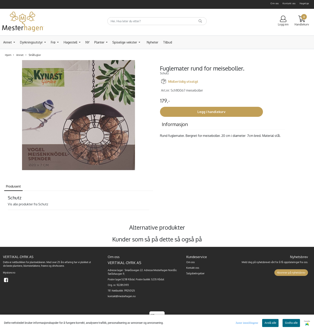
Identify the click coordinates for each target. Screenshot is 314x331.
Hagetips (304, 3)
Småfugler (33, 55)
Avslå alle (270, 322)
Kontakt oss (289, 3)
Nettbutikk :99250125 (123, 290)
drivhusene (58, 265)
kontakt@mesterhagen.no (122, 296)
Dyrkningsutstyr (31, 42)
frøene (44, 265)
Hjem (8, 55)
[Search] (157, 21)
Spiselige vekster (125, 42)
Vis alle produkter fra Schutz (28, 204)
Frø (53, 42)
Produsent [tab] (13, 186)
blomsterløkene (31, 265)
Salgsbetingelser (195, 273)
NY (87, 42)
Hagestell (70, 42)
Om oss (274, 3)
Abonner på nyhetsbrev (291, 272)
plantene (17, 265)
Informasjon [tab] (175, 124)
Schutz (164, 73)
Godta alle (291, 322)
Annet (8, 42)
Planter (99, 42)
